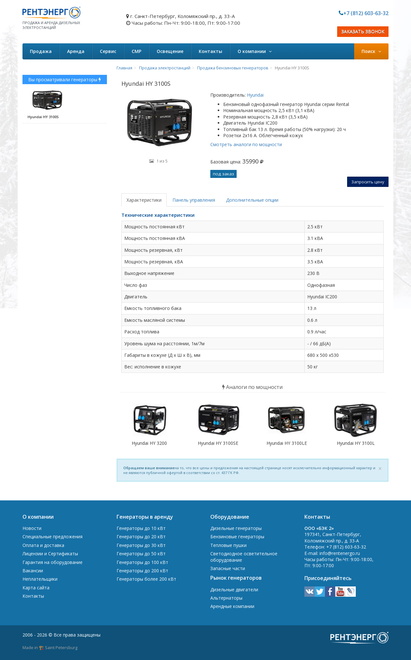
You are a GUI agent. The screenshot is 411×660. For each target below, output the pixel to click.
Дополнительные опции (252, 200)
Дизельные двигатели (234, 589)
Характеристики (144, 200)
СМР (136, 51)
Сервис (108, 51)
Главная (124, 68)
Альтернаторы (226, 598)
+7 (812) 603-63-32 (366, 13)
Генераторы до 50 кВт (141, 553)
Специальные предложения (52, 536)
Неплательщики (39, 579)
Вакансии (32, 571)
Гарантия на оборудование (52, 562)
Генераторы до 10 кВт (141, 528)
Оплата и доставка (43, 545)
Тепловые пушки (228, 545)
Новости (31, 528)
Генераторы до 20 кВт (141, 536)
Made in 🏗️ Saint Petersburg (49, 647)
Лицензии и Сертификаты (50, 553)
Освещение (170, 51)
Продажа (41, 51)
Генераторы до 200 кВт (142, 571)
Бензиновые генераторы (237, 536)
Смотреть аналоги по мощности (246, 144)
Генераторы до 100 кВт (142, 562)
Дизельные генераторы (236, 528)
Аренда (75, 51)
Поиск (371, 51)
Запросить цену (367, 182)
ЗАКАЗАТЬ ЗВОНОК (362, 32)
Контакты (210, 51)
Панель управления (193, 200)
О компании (255, 51)
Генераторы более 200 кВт (146, 579)
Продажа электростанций (164, 68)
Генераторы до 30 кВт (141, 545)
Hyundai (255, 95)
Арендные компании (232, 606)
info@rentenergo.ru (339, 553)
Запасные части (227, 568)
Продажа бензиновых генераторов (232, 68)
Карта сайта (35, 588)
